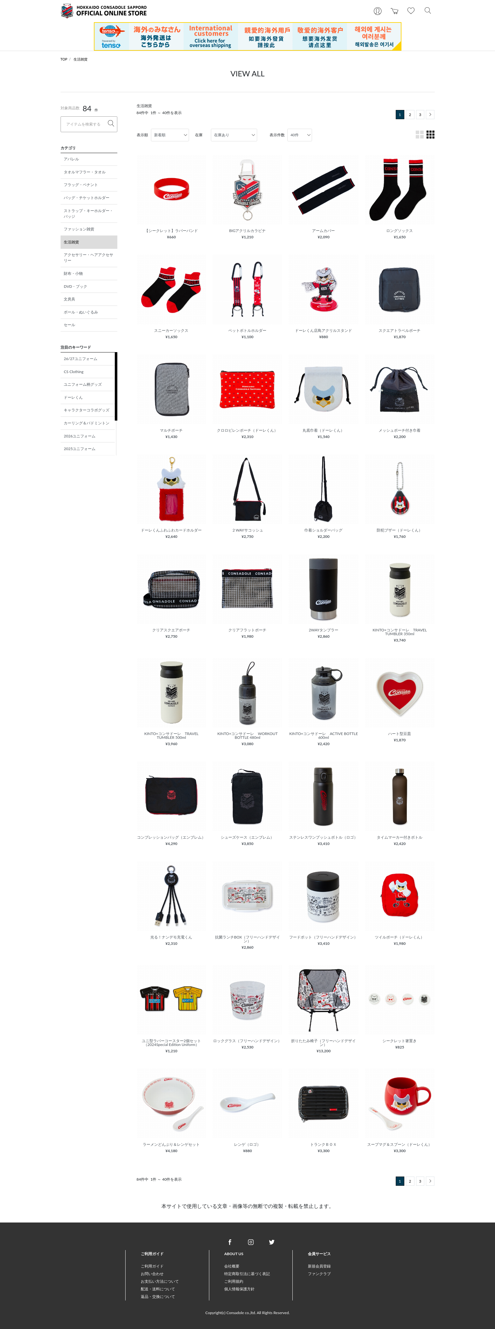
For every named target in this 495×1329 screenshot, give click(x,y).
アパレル (71, 159)
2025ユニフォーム (79, 448)
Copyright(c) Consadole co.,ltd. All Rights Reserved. (247, 1312)
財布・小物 (73, 273)
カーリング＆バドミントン (86, 423)
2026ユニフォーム (79, 436)
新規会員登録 (319, 1266)
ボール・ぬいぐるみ (81, 312)
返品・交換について (158, 1296)
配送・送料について (158, 1289)
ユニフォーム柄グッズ (83, 384)
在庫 (199, 134)
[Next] (430, 114)
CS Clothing (73, 371)
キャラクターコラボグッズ (86, 410)
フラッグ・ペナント (81, 184)
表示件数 (277, 134)
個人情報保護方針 (239, 1289)
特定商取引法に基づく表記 (247, 1273)
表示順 (142, 134)
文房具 (69, 299)
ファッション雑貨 (79, 229)
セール (69, 324)
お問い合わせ (152, 1273)
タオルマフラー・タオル (85, 172)
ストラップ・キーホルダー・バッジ (88, 213)
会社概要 (231, 1266)
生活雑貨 (81, 59)
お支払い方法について (160, 1281)
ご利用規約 (233, 1281)
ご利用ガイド (152, 1266)
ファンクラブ (319, 1273)
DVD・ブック (75, 286)
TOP (64, 59)
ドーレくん (73, 397)
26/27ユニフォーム (80, 358)
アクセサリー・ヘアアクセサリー (88, 257)
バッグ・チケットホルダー (86, 197)
